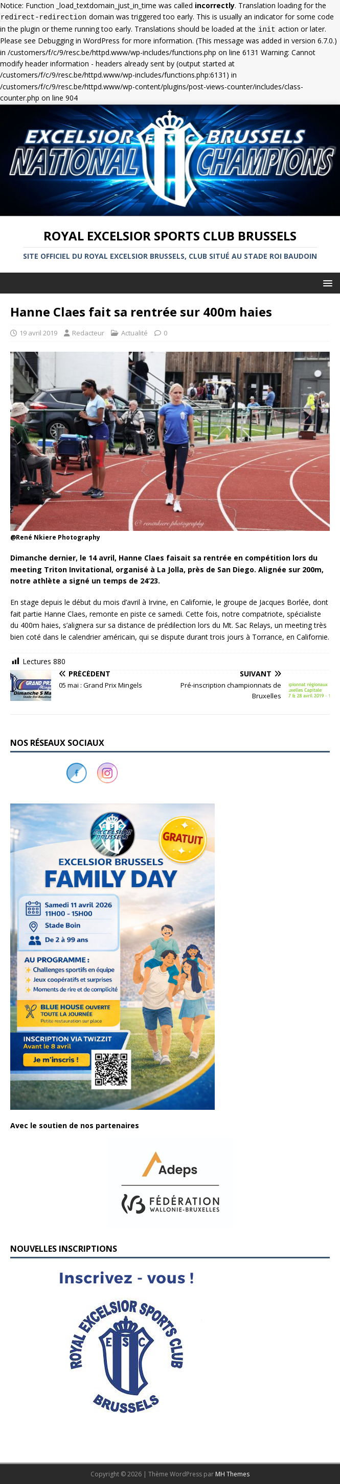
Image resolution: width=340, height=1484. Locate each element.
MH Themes (232, 1474)
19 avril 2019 (38, 332)
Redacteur (88, 332)
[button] (325, 282)
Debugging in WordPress (79, 40)
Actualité (134, 332)
